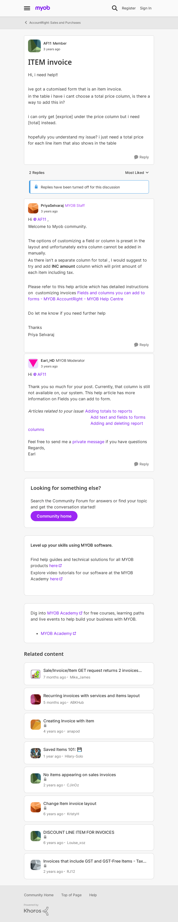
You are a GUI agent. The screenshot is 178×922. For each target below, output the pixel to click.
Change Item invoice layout (69, 803)
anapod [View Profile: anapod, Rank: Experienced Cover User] (73, 731)
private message (88, 441)
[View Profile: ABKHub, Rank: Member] (36, 699)
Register (129, 8)
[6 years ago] (53, 813)
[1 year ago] (52, 756)
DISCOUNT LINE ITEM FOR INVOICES (78, 832)
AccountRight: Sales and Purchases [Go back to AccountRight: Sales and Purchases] (52, 22)
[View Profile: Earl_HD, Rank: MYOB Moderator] (33, 363)
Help (93, 895)
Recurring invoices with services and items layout (91, 695)
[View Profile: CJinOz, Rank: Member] (36, 778)
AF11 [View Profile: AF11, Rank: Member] (47, 43)
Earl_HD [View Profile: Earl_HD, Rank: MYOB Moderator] (48, 360)
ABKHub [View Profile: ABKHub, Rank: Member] (77, 702)
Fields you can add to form (84, 398)
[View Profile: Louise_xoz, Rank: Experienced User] (36, 836)
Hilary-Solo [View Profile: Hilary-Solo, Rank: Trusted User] (74, 756)
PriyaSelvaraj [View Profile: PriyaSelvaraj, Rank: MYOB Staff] (52, 205)
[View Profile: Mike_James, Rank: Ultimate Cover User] (36, 674)
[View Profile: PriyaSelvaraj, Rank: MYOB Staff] (33, 208)
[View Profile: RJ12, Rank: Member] (36, 865)
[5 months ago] (54, 702)
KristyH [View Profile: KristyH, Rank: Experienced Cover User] (73, 814)
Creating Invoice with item (68, 720)
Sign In (145, 8)
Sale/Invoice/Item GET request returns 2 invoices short (90, 670)
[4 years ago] (53, 731)
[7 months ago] (54, 677)
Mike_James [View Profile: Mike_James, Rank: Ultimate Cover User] (80, 677)
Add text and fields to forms (118, 417)
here (53, 565)
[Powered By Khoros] (89, 910)
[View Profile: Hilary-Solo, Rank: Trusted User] (36, 753)
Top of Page (71, 895)
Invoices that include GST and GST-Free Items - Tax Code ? (93, 861)
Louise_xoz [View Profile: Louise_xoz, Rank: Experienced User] (76, 842)
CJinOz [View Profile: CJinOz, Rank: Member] (73, 785)
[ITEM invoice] (63, 211)
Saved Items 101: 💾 (62, 749)
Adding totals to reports (108, 411)
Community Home (39, 895)
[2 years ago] (53, 785)
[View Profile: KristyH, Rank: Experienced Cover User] (36, 807)
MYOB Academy (62, 613)
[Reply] (141, 157)
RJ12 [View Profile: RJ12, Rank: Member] (71, 871)
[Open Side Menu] (27, 8)
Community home (54, 516)
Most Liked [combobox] (137, 172)
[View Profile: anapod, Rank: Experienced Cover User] (36, 725)
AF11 (41, 219)
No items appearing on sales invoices (79, 774)
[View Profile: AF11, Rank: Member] (34, 46)
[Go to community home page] (43, 8)
